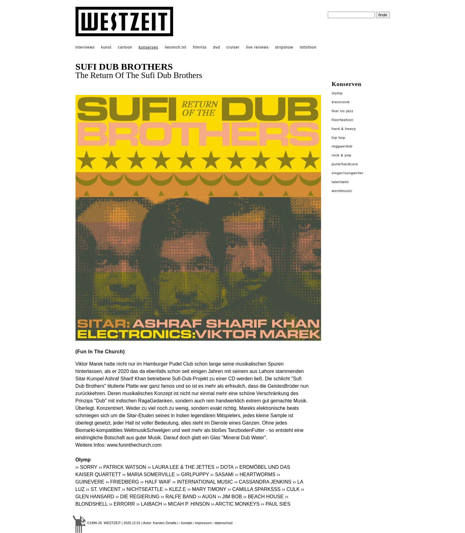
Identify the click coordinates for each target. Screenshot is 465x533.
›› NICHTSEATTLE (142, 489)
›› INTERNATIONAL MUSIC (202, 481)
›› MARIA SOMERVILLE (148, 474)
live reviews (257, 47)
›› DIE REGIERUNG (137, 496)
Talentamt (340, 182)
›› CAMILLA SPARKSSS (254, 489)
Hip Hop (339, 137)
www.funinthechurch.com (134, 445)
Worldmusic (342, 191)
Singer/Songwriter (348, 173)
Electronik (341, 102)
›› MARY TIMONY (206, 489)
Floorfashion (343, 120)
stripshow (284, 47)
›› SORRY (86, 467)
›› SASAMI (222, 474)
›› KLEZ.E (175, 489)
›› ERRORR (122, 504)
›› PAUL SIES (275, 504)
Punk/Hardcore (345, 164)
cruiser (233, 47)
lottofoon (308, 47)
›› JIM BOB (230, 496)
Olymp (337, 93)
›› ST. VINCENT (103, 489)
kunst (106, 47)
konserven (148, 47)
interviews (85, 47)
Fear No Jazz (343, 111)
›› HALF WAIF (155, 481)
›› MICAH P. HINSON (186, 504)
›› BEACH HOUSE (263, 496)
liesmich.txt (176, 47)
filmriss (200, 47)
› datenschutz (223, 523)
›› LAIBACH (149, 504)
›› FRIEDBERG (122, 481)
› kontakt (185, 523)
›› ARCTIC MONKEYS (235, 504)
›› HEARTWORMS (255, 474)
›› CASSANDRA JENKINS (262, 481)
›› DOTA (224, 467)
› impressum (202, 523)
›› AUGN (207, 496)
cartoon (125, 47)
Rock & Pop (342, 155)
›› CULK (291, 489)
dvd (216, 47)
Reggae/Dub (342, 146)
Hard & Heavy (344, 129)
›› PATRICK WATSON (122, 467)
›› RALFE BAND (178, 496)
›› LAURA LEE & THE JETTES (181, 467)
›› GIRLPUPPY (192, 474)
